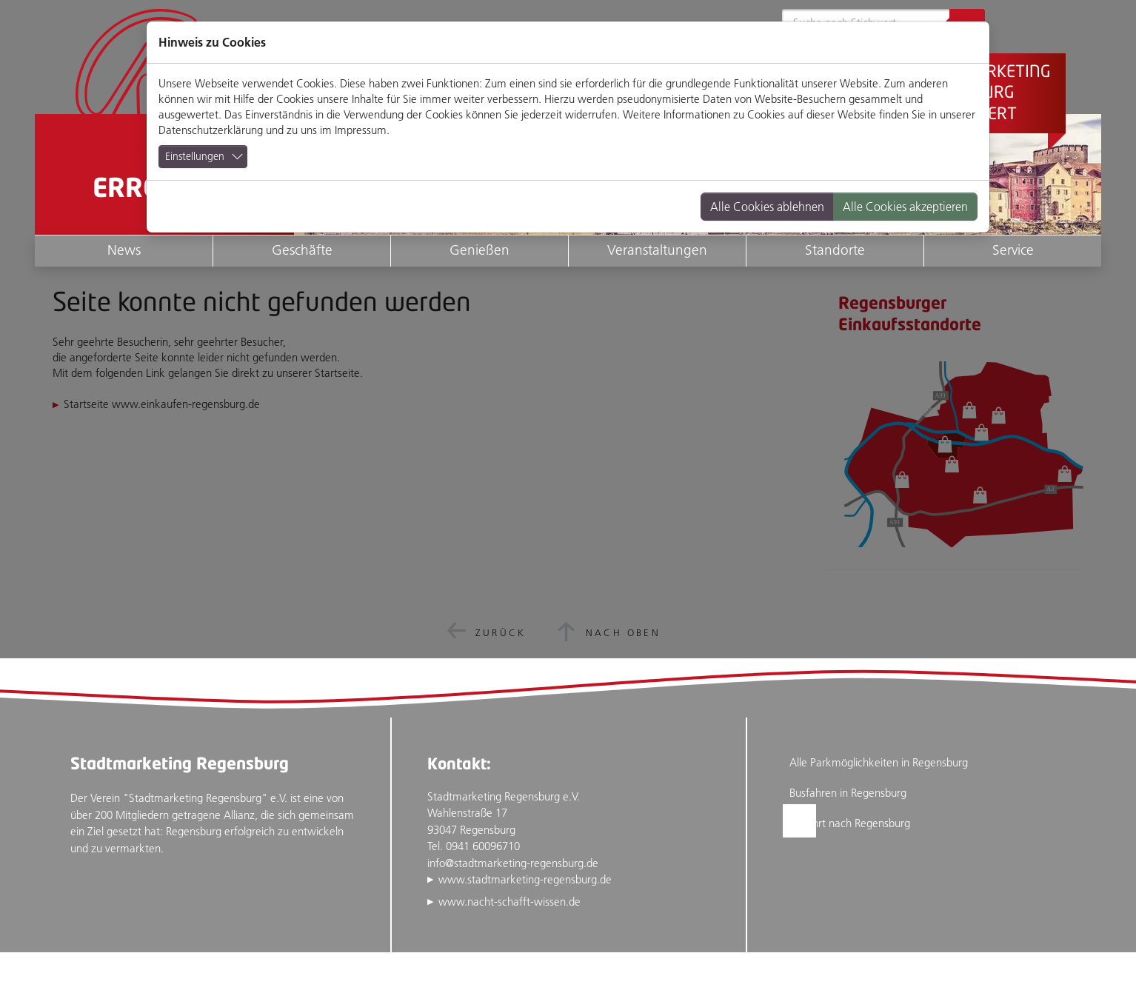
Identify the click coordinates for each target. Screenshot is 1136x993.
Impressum (361, 130)
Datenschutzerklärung (210, 130)
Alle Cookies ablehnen (767, 206)
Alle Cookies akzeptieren (905, 206)
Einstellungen (194, 156)
